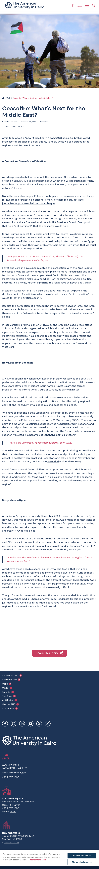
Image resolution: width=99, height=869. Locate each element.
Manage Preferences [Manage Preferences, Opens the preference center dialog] (82, 862)
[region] (49, 859)
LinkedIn (22, 723)
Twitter (39, 723)
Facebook (5, 723)
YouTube (30, 723)
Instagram (13, 723)
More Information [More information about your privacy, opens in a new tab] (38, 860)
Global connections (13, 127)
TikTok (48, 723)
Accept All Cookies (82, 855)
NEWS (6, 98)
